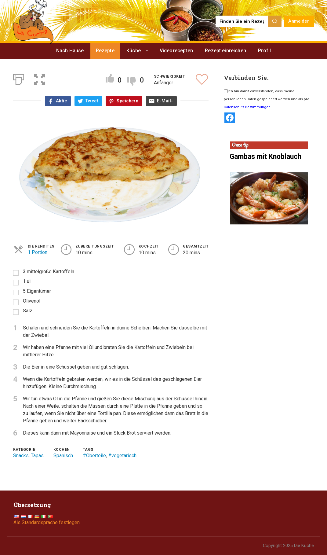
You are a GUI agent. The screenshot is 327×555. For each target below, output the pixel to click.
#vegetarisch (122, 455)
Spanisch (63, 455)
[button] (39, 78)
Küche (133, 50)
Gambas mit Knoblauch (265, 157)
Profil (264, 50)
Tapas (37, 455)
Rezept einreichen (225, 50)
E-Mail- (165, 101)
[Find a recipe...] (242, 21)
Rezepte (105, 50)
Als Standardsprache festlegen (46, 522)
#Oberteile (94, 455)
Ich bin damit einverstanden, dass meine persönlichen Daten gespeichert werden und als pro (266, 99)
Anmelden (298, 21)
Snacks (21, 455)
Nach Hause (70, 50)
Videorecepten (176, 50)
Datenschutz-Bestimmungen (247, 107)
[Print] (18, 78)
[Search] (275, 21)
